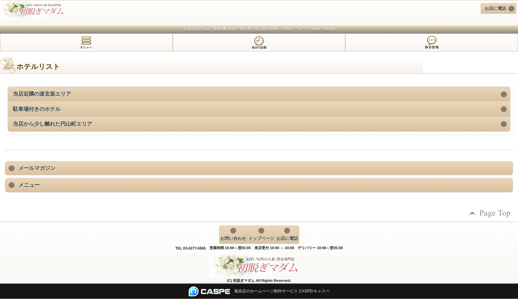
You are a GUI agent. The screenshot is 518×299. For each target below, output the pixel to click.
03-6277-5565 (200, 29)
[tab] (86, 42)
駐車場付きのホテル (36, 109)
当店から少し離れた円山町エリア (52, 124)
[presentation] (86, 42)
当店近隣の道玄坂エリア (42, 94)
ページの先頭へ (490, 213)
